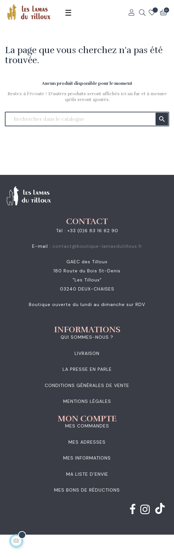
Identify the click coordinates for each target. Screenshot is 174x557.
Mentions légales (87, 401)
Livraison (87, 353)
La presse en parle (87, 369)
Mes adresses (87, 442)
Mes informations (87, 458)
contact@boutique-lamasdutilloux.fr (97, 246)
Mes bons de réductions (87, 490)
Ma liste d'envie (87, 474)
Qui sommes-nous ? (87, 337)
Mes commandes (87, 426)
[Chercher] (87, 119)
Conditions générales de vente (87, 385)
